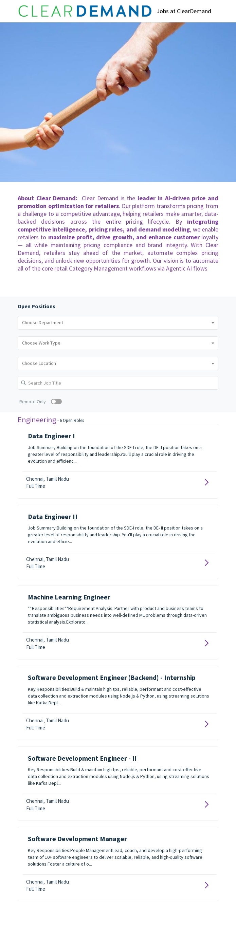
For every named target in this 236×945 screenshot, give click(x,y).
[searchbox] (118, 322)
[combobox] (118, 323)
